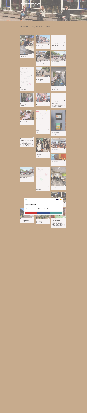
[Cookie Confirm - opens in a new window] (59, 199)
